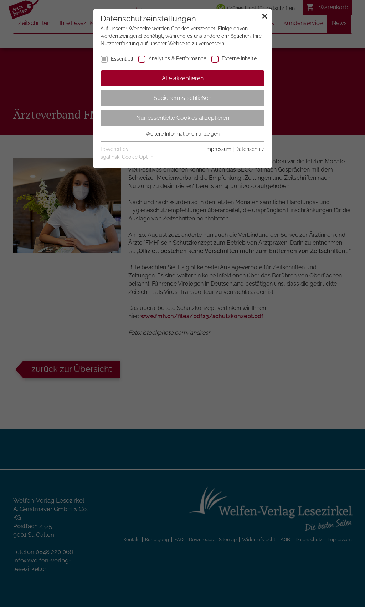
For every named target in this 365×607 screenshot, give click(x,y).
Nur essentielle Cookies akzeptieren (182, 117)
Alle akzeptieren (183, 78)
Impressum (218, 149)
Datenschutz (249, 149)
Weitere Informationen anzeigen (182, 134)
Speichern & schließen (182, 98)
